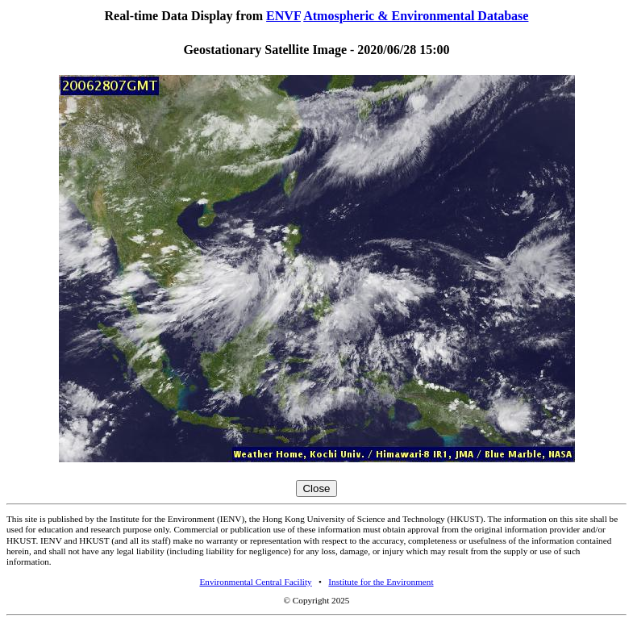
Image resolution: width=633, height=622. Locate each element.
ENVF (283, 16)
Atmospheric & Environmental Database (415, 16)
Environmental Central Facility (255, 582)
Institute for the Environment (380, 582)
